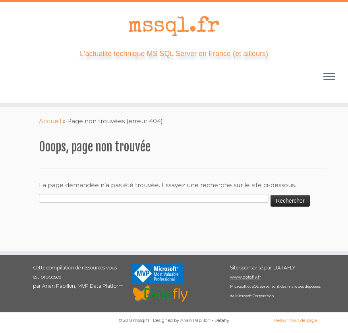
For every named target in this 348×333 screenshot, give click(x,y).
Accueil (50, 121)
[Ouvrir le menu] (329, 77)
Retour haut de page (295, 320)
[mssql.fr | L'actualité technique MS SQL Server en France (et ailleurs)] (174, 26)
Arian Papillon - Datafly (204, 320)
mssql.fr (141, 320)
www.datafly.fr (245, 277)
